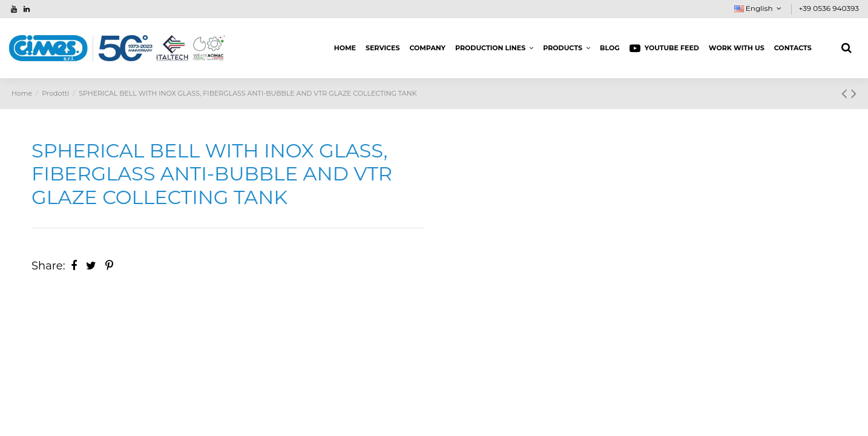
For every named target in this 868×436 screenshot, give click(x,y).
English (759, 8)
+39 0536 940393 (828, 8)
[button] (494, 48)
